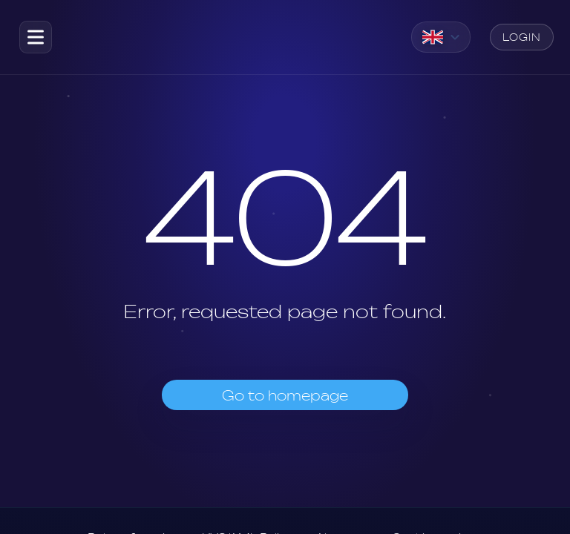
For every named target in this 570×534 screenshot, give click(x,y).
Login (521, 37)
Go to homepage (285, 395)
